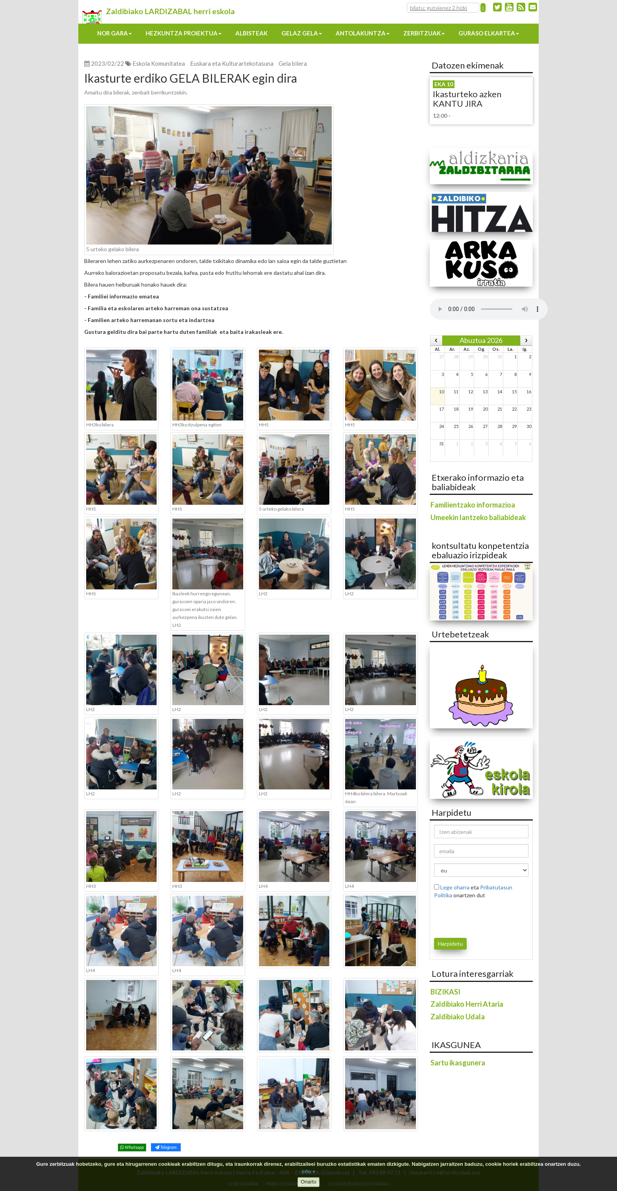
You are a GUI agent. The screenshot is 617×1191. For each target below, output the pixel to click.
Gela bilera (293, 63)
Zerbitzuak (424, 33)
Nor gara (114, 33)
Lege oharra (454, 887)
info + (308, 1171)
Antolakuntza (363, 33)
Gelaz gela (301, 33)
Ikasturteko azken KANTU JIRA (467, 99)
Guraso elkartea (488, 33)
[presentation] (480, 917)
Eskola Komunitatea (159, 63)
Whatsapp (132, 1147)
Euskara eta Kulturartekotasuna (231, 63)
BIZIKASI (445, 991)
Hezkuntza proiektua (184, 33)
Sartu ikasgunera (457, 1062)
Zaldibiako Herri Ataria (466, 1004)
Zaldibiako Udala (457, 1016)
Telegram (166, 1147)
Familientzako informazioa (472, 504)
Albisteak (251, 33)
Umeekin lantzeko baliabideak (478, 517)
